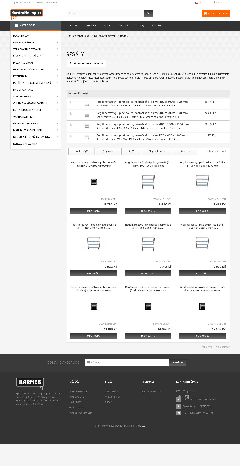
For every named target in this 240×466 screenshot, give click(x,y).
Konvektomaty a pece (27, 110)
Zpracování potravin (27, 49)
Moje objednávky (78, 391)
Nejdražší (108, 151)
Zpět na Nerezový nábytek (86, 63)
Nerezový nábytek (25, 144)
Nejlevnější (82, 151)
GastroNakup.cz (79, 36)
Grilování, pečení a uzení (28, 69)
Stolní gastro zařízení (27, 56)
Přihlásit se (220, 3)
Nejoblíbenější (157, 151)
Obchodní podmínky (151, 391)
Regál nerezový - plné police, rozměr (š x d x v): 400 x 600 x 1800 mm (142, 102)
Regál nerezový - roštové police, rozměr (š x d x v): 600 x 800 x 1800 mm (93, 164)
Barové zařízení (23, 42)
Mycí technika (22, 96)
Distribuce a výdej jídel (28, 130)
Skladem (185, 151)
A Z (131, 151)
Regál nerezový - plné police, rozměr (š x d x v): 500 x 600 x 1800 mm (142, 135)
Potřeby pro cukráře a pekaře (32, 83)
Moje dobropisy (77, 397)
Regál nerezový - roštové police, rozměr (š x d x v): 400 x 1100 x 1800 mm (148, 289)
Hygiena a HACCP (23, 90)
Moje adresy (76, 402)
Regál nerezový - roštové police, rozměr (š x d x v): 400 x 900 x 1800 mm (93, 289)
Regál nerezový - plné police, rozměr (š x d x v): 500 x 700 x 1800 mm (202, 226)
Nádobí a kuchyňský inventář (32, 137)
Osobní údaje (76, 407)
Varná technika (23, 117)
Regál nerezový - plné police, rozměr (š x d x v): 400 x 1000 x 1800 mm (143, 124)
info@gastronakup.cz (201, 413)
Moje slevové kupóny (80, 413)
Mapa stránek (112, 397)
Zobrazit (104, 82)
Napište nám (111, 391)
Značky (109, 402)
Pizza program (23, 63)
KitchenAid (20, 76)
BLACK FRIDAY (21, 36)
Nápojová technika (25, 123)
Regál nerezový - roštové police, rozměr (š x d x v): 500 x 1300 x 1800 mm (202, 289)
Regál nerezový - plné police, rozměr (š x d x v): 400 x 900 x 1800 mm (142, 113)
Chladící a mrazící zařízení (30, 103)
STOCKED (140, 448)
